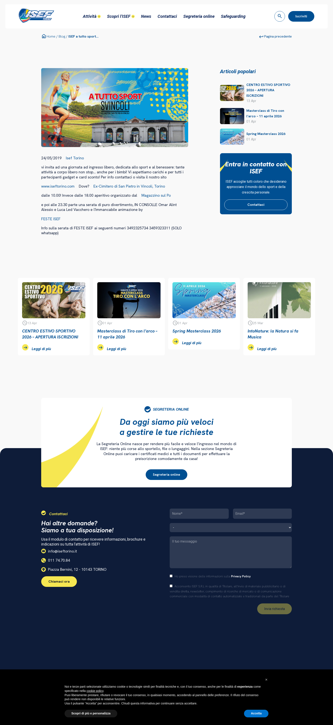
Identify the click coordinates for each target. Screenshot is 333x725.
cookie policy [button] (95, 691)
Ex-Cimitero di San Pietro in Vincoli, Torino (129, 185)
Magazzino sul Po (156, 194)
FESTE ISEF (51, 218)
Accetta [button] (256, 713)
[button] (266, 679)
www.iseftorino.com (58, 185)
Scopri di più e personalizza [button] (90, 713)
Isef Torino (75, 157)
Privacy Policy (241, 576)
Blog (62, 36)
